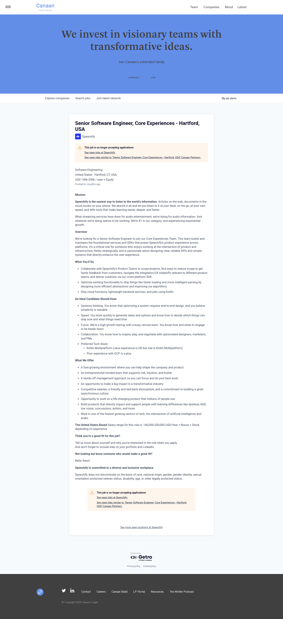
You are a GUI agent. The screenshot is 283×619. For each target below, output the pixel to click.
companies (57, 98)
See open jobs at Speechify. (100, 152)
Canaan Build (119, 592)
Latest (242, 7)
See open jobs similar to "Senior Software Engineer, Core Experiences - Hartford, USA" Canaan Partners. (142, 157)
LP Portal (139, 592)
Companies (211, 7)
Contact (86, 592)
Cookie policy (149, 566)
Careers (101, 592)
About (229, 7)
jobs (82, 98)
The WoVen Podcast (181, 592)
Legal (95, 602)
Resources (157, 592)
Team (194, 7)
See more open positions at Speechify (141, 527)
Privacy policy (133, 566)
